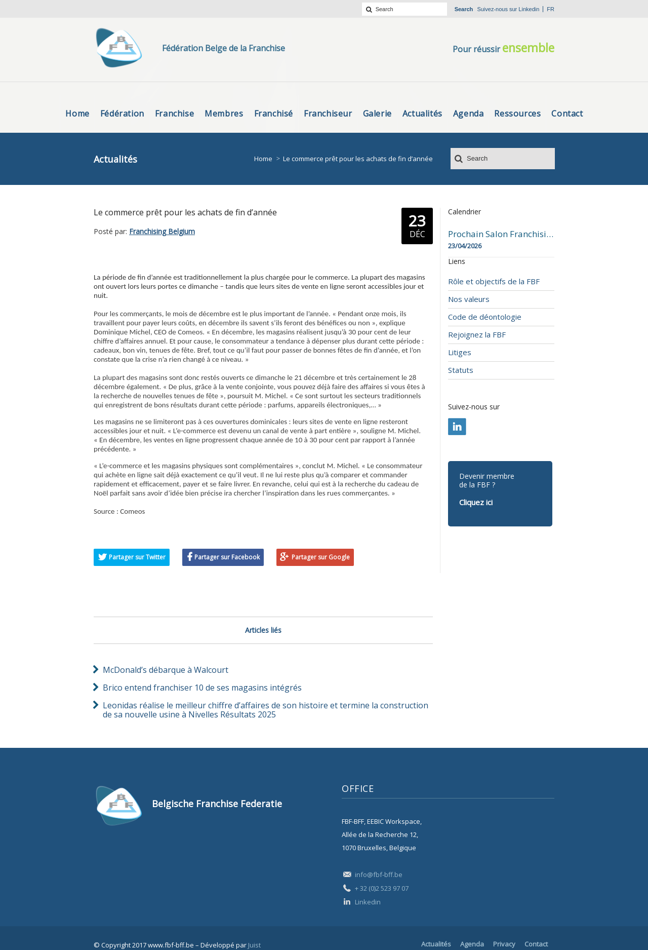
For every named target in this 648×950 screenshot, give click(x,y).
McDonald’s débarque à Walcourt (165, 669)
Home (263, 158)
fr (550, 9)
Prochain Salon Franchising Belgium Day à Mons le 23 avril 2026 (501, 234)
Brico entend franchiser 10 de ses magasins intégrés (202, 687)
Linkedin (528, 9)
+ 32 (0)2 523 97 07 (382, 888)
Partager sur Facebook (227, 557)
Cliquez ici (476, 502)
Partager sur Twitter (137, 557)
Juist (254, 944)
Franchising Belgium (162, 231)
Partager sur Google (321, 557)
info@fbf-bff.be (378, 874)
